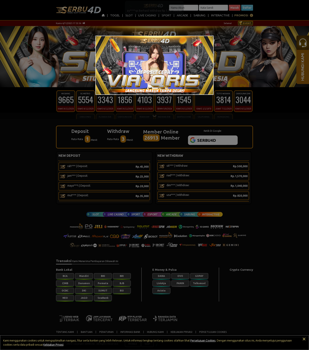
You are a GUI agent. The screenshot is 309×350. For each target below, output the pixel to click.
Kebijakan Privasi (53, 344)
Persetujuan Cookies (203, 340)
